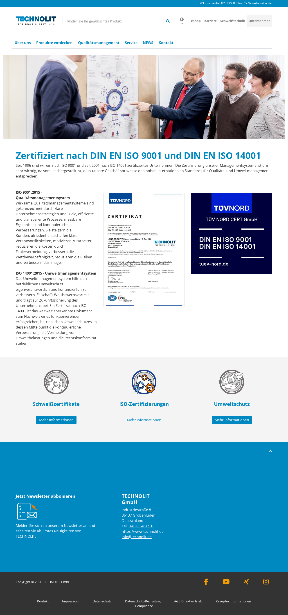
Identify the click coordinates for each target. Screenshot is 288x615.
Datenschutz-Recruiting (143, 601)
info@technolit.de (137, 536)
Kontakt (166, 42)
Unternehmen (259, 21)
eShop (196, 21)
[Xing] (246, 583)
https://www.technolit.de (143, 531)
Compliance (144, 606)
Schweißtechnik (232, 21)
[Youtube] (226, 583)
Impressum (70, 601)
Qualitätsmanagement (98, 42)
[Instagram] (266, 583)
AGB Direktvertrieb (188, 601)
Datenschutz (102, 601)
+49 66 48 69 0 (141, 526)
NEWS (148, 42)
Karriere (210, 21)
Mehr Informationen (56, 419)
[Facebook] (206, 583)
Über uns (23, 42)
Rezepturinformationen (233, 601)
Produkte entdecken (54, 42)
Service (131, 42)
